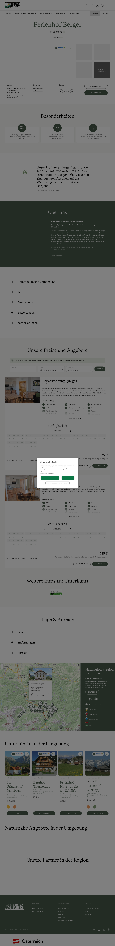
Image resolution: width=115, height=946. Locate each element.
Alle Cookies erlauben (49, 478)
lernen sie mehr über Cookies (47, 473)
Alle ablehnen (68, 478)
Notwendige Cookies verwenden (57, 483)
